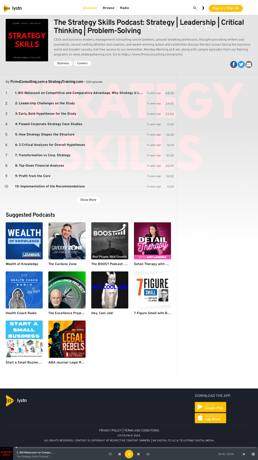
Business (63, 63)
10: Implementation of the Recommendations (50, 187)
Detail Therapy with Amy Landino (160, 264)
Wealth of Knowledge (22, 264)
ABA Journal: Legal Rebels (69, 363)
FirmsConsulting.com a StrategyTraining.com (46, 82)
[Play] (129, 454)
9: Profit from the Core (32, 176)
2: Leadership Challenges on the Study (45, 103)
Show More (88, 200)
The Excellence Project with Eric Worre (79, 313)
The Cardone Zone (62, 264)
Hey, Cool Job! (102, 313)
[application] (129, 454)
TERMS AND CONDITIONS (141, 431)
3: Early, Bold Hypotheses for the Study (45, 114)
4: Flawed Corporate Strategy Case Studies (48, 124)
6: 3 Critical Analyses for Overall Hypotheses (50, 145)
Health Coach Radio (21, 313)
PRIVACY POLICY (110, 431)
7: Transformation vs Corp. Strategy (43, 155)
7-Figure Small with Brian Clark (158, 313)
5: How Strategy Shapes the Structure (45, 135)
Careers (82, 63)
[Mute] (244, 454)
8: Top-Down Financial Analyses (39, 166)
